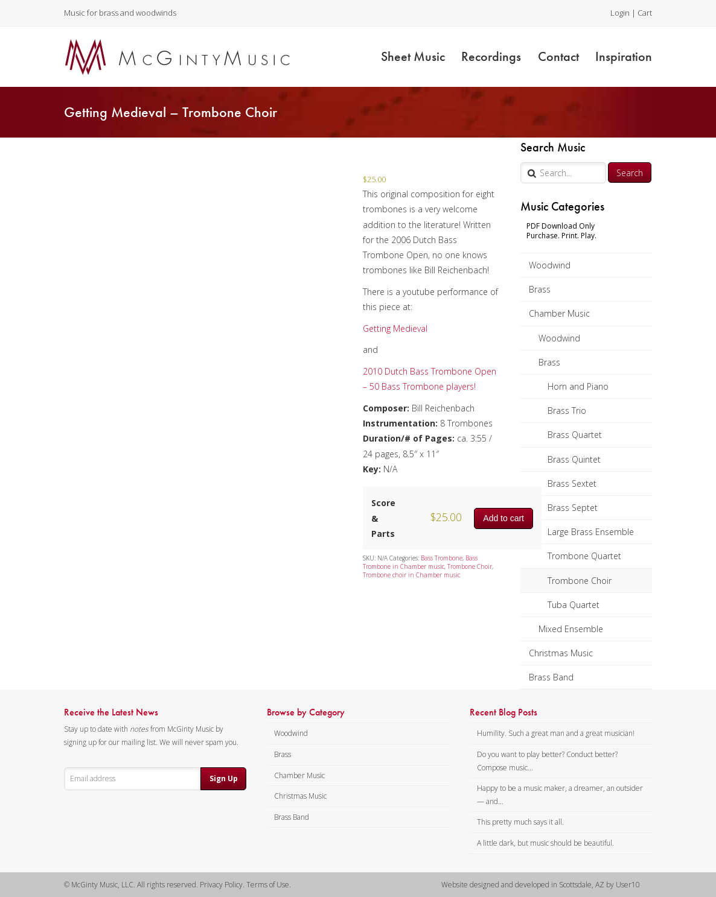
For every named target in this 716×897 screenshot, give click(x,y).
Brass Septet (573, 507)
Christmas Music (561, 653)
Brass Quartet (575, 434)
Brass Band (551, 677)
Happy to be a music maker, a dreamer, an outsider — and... (560, 795)
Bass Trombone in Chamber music (420, 562)
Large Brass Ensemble (591, 531)
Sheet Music (413, 56)
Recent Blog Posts (503, 712)
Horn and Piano (578, 386)
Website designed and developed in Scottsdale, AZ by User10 (540, 885)
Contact (558, 56)
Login (620, 12)
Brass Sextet (572, 483)
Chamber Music (559, 313)
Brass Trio (567, 410)
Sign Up (223, 778)
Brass (540, 289)
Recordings (491, 56)
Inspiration (623, 56)
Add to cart (503, 518)
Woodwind (550, 265)
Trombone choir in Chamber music (411, 575)
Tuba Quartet (573, 604)
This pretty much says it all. (520, 822)
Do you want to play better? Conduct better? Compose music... (547, 761)
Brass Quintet (574, 459)
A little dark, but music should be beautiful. (545, 843)
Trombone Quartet (584, 556)
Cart (645, 12)
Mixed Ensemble (571, 629)
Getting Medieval (395, 328)
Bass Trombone (441, 558)
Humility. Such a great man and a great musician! (555, 733)
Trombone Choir (580, 580)
